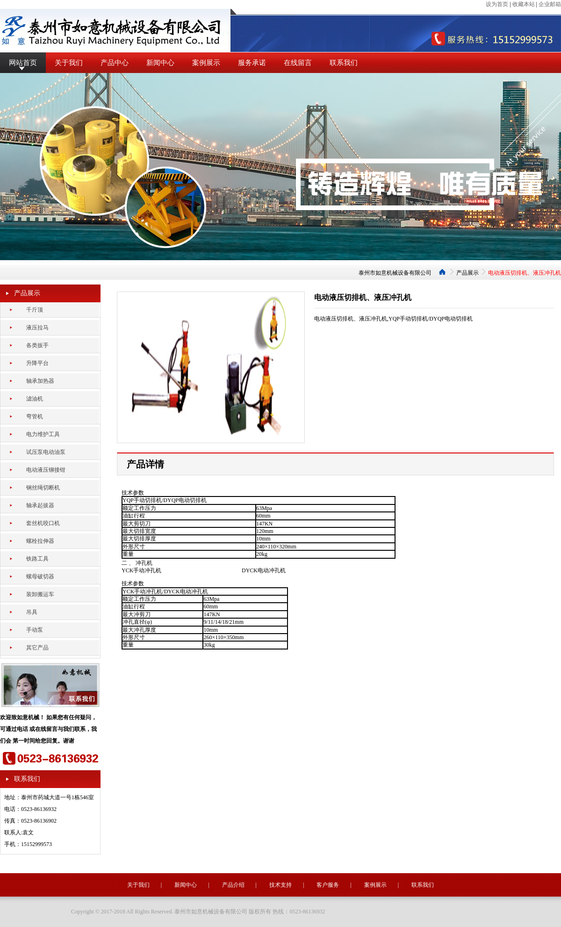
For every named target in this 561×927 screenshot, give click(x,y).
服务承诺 (252, 62)
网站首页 (23, 62)
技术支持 (280, 885)
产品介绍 (233, 885)
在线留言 (298, 62)
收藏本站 (523, 4)
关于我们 (69, 62)
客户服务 (327, 885)
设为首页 (497, 4)
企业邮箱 (550, 4)
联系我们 (344, 62)
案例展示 (206, 62)
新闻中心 (160, 62)
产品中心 (115, 62)
